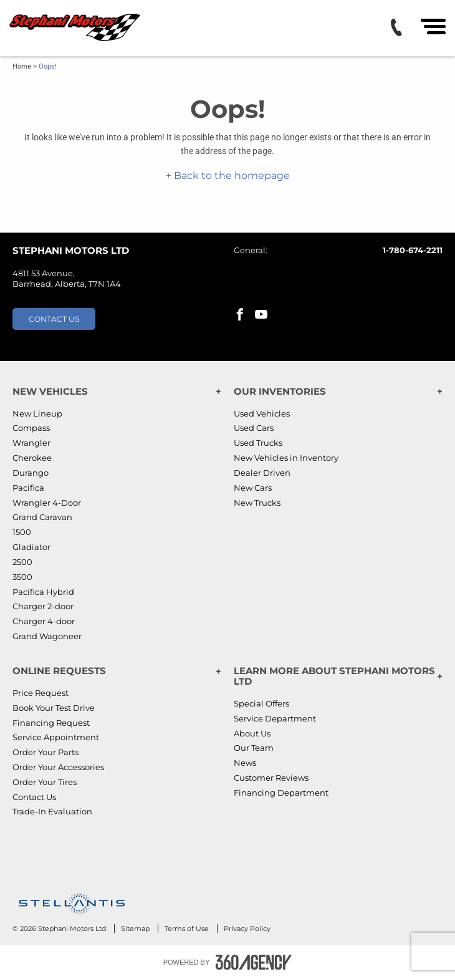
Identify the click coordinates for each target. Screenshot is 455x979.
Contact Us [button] (54, 319)
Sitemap (136, 928)
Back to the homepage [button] (230, 175)
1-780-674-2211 (413, 250)
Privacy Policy (247, 928)
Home (21, 66)
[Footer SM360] (254, 962)
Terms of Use (188, 928)
